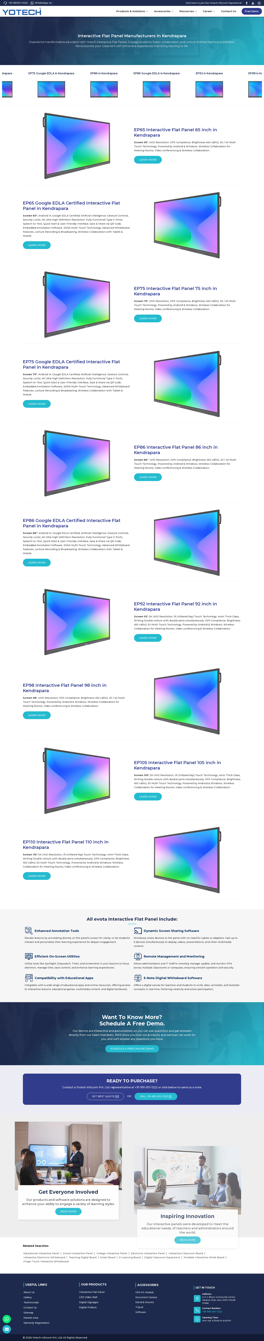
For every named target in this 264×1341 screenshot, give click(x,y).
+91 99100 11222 (15, 3)
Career (209, 11)
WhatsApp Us (41, 3)
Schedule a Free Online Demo (132, 1049)
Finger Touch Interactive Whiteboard (46, 1261)
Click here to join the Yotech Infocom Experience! (214, 3)
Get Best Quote (108, 1097)
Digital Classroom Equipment (162, 1257)
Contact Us (228, 11)
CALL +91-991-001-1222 (158, 1097)
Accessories (164, 11)
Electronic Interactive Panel (148, 1253)
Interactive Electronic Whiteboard (44, 1257)
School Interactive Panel (78, 1253)
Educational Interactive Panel (41, 1253)
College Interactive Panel (111, 1253)
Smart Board (107, 1257)
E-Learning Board (130, 1257)
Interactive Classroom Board (186, 1253)
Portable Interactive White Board (204, 1257)
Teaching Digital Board (82, 1257)
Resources (188, 11)
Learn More (148, 161)
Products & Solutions (132, 11)
